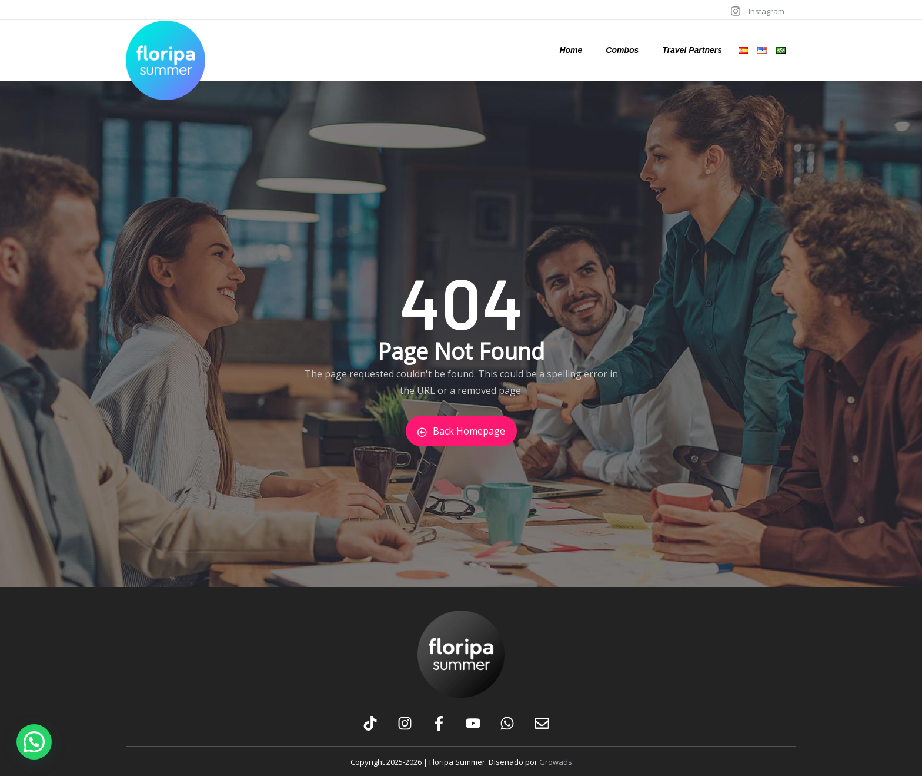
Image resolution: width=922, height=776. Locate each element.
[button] (34, 742)
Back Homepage (461, 431)
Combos (622, 50)
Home (570, 50)
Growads (555, 762)
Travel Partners (692, 50)
